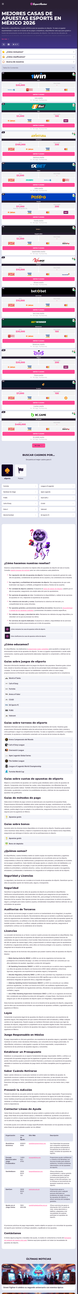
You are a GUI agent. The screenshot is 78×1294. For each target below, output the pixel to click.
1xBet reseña (38, 188)
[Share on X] (4, 44)
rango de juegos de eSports (52, 589)
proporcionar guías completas (38, 649)
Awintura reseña (38, 157)
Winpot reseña (39, 282)
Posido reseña (38, 220)
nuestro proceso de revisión (20, 570)
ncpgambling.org (35, 1157)
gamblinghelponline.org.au (38, 1205)
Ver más (39, 445)
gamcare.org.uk (34, 1189)
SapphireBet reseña (38, 251)
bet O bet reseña (38, 313)
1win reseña (38, 98)
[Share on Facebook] (9, 44)
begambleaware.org (36, 1171)
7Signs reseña (38, 375)
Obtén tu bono (38, 94)
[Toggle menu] (3, 4)
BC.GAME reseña (38, 437)
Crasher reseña (38, 406)
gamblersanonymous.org (37, 1143)
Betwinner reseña (39, 344)
